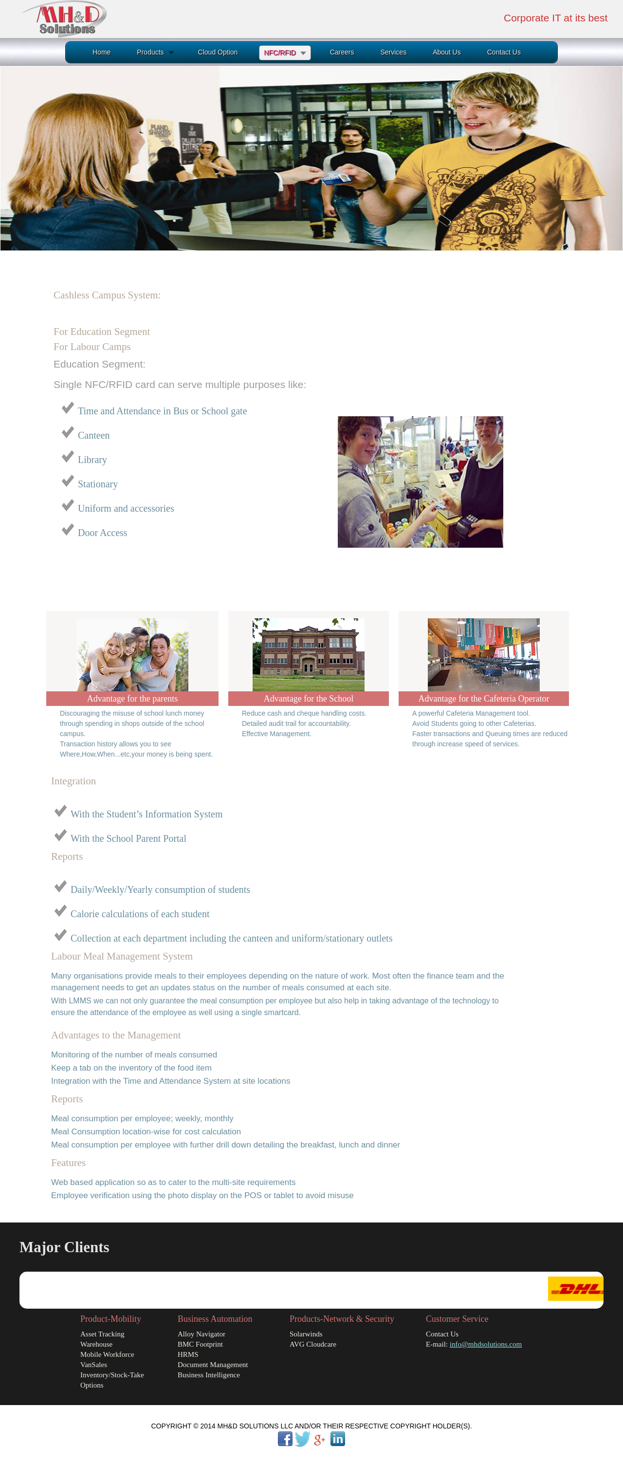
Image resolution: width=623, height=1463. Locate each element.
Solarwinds (306, 1334)
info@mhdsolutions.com (486, 1344)
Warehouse (96, 1344)
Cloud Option (218, 52)
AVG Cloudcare (313, 1344)
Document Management (213, 1365)
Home (101, 52)
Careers (342, 52)
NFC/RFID (279, 52)
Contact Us (504, 52)
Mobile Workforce (107, 1354)
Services (393, 52)
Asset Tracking (102, 1334)
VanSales (93, 1365)
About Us (447, 52)
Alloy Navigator (201, 1334)
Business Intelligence (209, 1375)
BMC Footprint (200, 1344)
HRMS (188, 1354)
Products (150, 52)
